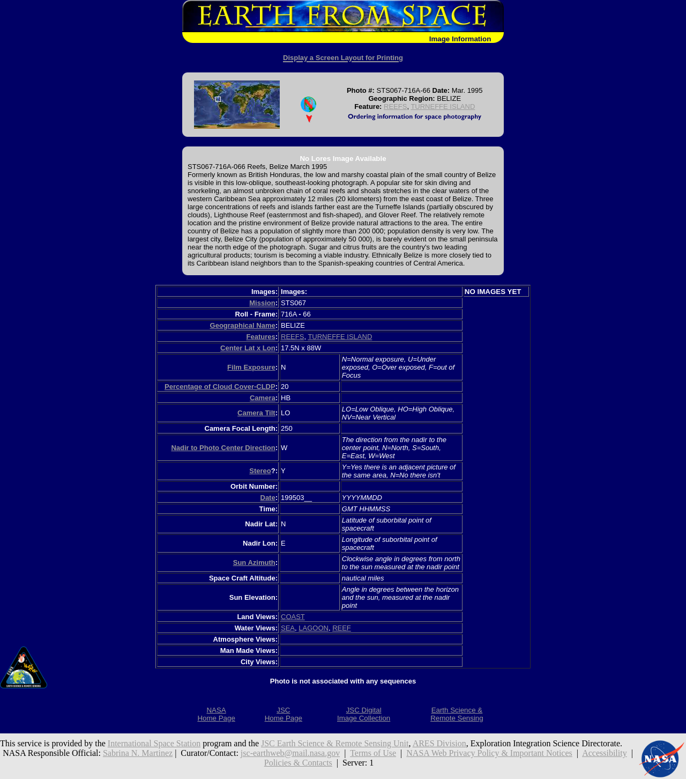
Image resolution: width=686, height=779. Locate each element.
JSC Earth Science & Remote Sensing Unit (335, 743)
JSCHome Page (283, 714)
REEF (341, 628)
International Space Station (154, 743)
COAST (293, 617)
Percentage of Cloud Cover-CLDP (220, 387)
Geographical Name (242, 325)
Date (267, 498)
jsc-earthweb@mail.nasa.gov (290, 753)
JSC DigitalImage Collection (363, 714)
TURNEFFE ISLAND (443, 106)
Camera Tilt (256, 413)
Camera (262, 398)
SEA (288, 628)
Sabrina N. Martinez (138, 753)
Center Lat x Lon (247, 348)
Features (260, 337)
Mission (262, 303)
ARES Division (439, 743)
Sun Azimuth (254, 562)
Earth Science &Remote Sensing (456, 714)
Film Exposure (251, 367)
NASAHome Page (216, 714)
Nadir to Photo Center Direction (223, 448)
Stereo (260, 471)
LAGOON (314, 628)
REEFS (395, 106)
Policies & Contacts (298, 762)
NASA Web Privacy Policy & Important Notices (489, 753)
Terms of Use (373, 753)
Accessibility (604, 753)
